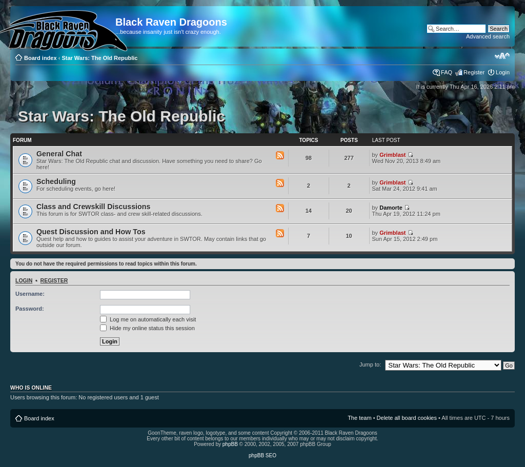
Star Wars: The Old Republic (99, 58)
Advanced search (488, 36)
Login (503, 72)
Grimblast (392, 155)
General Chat (59, 154)
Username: (30, 294)
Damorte (390, 208)
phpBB (230, 444)
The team (359, 418)
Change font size (502, 55)
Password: (29, 309)
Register (473, 72)
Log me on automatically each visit (148, 319)
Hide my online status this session (147, 328)
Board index (40, 58)
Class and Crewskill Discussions (93, 206)
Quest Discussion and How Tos (91, 232)
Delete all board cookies (407, 418)
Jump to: (370, 364)
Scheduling (56, 181)
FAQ (446, 72)
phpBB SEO (262, 455)
